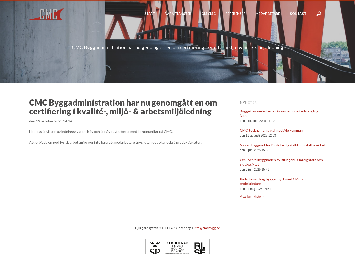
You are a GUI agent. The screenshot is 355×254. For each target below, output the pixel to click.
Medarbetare (268, 14)
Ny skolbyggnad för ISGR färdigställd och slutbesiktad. (283, 145)
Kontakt (298, 14)
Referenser (235, 14)
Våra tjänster (178, 14)
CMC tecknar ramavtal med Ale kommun (271, 130)
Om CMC (208, 14)
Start (149, 14)
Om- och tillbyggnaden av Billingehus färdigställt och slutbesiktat (281, 162)
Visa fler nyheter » (252, 196)
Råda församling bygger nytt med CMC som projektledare (274, 181)
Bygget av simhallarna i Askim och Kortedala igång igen (279, 113)
